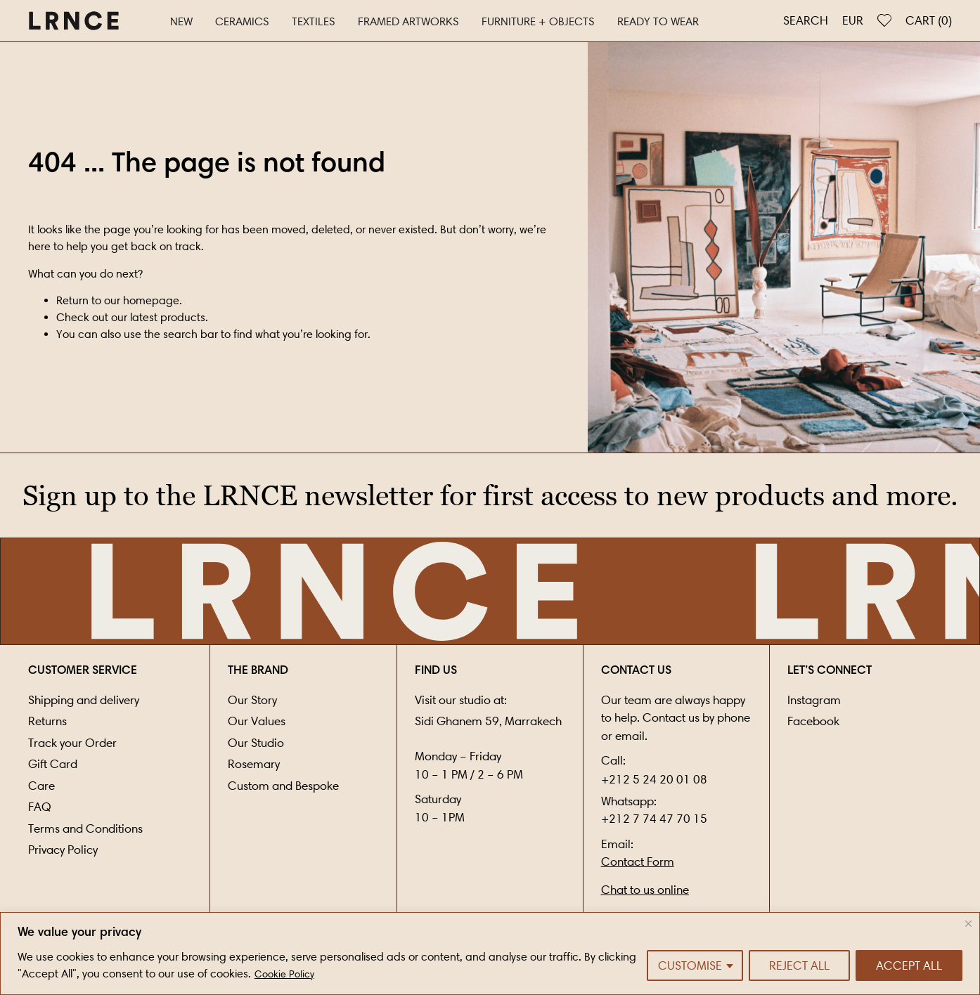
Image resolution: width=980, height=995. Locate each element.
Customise (690, 965)
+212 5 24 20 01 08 (654, 779)
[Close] (968, 924)
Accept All (909, 965)
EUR (852, 20)
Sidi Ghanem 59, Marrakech (488, 721)
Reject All (799, 965)
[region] (490, 953)
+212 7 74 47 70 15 (654, 819)
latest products (167, 317)
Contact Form (637, 861)
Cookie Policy (284, 974)
